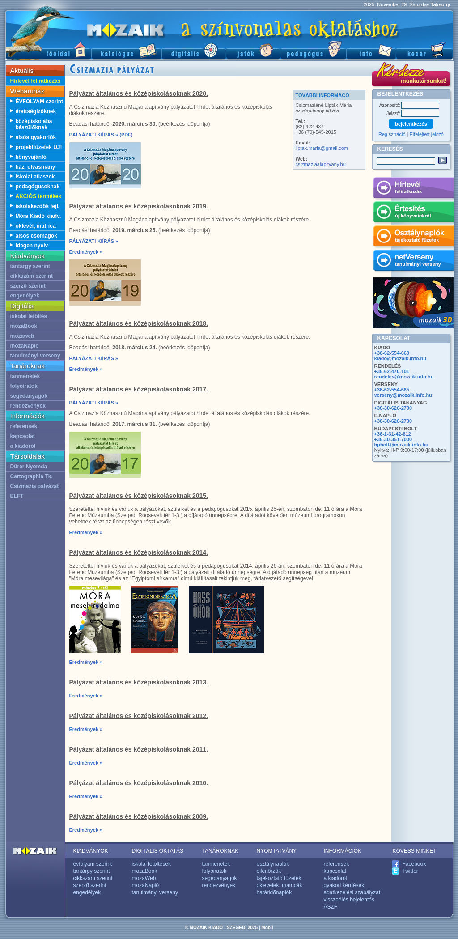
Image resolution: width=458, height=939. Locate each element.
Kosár (424, 49)
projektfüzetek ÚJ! (39, 147)
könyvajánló (31, 157)
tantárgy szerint (30, 266)
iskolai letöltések (151, 864)
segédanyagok (28, 396)
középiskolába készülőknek (34, 124)
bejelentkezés (411, 124)
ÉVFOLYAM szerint (39, 101)
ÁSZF (331, 907)
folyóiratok (24, 386)
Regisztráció (392, 134)
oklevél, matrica (36, 226)
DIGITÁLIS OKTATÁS (158, 851)
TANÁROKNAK (220, 851)
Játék (253, 49)
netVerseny (413, 262)
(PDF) (125, 134)
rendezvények (28, 406)
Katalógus (126, 49)
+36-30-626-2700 (393, 408)
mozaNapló (24, 346)
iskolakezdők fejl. (38, 206)
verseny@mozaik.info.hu (403, 395)
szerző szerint (28, 286)
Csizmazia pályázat (34, 486)
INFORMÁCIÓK (343, 851)
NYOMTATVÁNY (277, 851)
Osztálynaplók (413, 237)
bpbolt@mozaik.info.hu (401, 444)
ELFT (17, 496)
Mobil (267, 927)
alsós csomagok (36, 236)
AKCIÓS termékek (39, 196)
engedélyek (24, 296)
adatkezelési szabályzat (352, 892)
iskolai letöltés (28, 316)
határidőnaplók (274, 892)
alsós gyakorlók (36, 137)
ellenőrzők (269, 871)
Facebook (414, 864)
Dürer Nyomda (28, 466)
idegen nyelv (32, 245)
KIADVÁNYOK (90, 851)
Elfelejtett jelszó (427, 134)
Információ (371, 49)
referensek (24, 426)
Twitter (410, 871)
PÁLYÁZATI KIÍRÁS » (93, 134)
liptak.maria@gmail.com (322, 148)
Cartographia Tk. (31, 476)
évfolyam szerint (92, 864)
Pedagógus (313, 49)
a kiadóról (23, 446)
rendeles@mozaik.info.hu (404, 376)
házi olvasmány (35, 167)
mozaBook (24, 326)
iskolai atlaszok (35, 177)
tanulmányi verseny (35, 356)
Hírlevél (413, 189)
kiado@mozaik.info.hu (400, 358)
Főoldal (48, 49)
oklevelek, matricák (279, 885)
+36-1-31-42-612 (392, 434)
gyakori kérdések (344, 885)
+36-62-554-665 (392, 389)
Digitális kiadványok (193, 49)
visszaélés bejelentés (349, 900)
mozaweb (22, 336)
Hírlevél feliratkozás (35, 81)
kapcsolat (22, 436)
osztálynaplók (273, 864)
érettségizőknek (36, 111)
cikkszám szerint (31, 276)
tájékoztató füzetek (279, 878)
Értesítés (413, 213)
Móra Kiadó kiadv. (38, 216)
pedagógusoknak (38, 186)
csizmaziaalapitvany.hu (321, 164)
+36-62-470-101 (392, 371)
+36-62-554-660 (392, 353)
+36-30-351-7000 (393, 439)
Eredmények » (86, 252)
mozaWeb (144, 878)
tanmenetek (25, 376)
